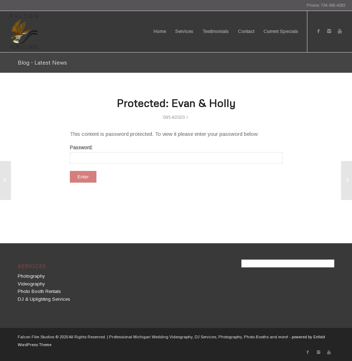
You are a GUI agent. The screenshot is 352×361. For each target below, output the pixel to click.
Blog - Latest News (42, 62)
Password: (176, 154)
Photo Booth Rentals (39, 291)
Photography (31, 276)
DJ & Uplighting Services (44, 299)
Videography (31, 284)
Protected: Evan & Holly (176, 103)
